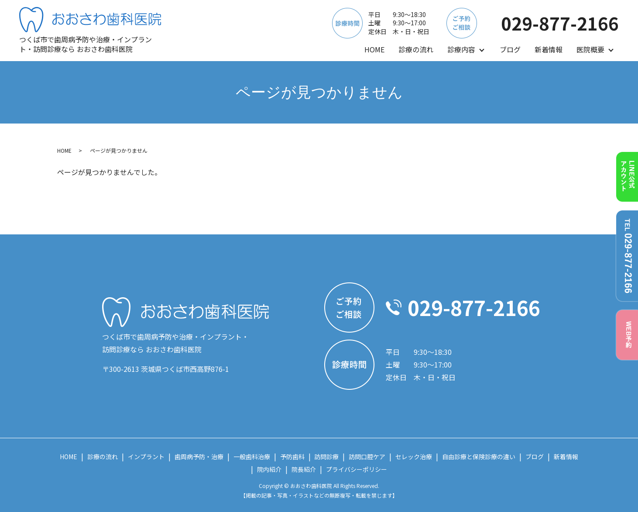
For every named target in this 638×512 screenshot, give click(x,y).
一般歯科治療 (251, 456)
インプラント (146, 456)
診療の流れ (415, 49)
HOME (374, 49)
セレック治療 (413, 456)
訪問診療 (326, 456)
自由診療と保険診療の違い (478, 456)
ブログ (510, 49)
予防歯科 (292, 456)
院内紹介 (269, 469)
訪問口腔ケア (367, 456)
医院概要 (590, 49)
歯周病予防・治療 (199, 456)
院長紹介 (304, 469)
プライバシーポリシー (356, 469)
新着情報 (549, 49)
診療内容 (461, 49)
